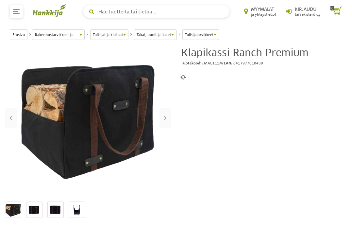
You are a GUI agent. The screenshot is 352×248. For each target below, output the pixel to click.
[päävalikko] (16, 11)
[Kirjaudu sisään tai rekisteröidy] (303, 11)
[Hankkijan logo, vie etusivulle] (51, 10)
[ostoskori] (336, 11)
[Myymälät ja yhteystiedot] (260, 11)
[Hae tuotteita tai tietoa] (156, 11)
